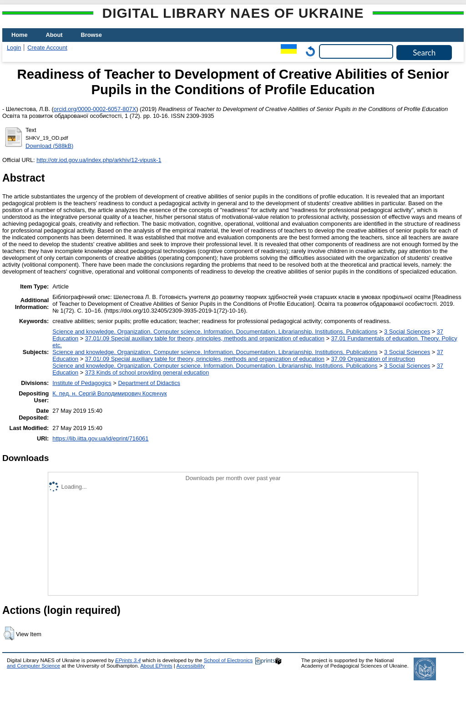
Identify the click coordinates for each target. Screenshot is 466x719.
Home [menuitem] (19, 34)
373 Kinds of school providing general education (147, 372)
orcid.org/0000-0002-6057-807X (95, 109)
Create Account (47, 47)
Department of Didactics (149, 383)
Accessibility (190, 665)
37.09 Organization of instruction (373, 358)
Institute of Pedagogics (81, 383)
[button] (9, 633)
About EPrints (156, 665)
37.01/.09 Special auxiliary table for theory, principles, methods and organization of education (204, 338)
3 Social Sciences (407, 331)
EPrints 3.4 (128, 660)
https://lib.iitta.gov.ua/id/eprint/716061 (100, 438)
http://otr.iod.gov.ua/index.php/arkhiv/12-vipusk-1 (98, 160)
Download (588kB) (49, 145)
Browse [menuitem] (91, 34)
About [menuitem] (54, 34)
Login (14, 47)
